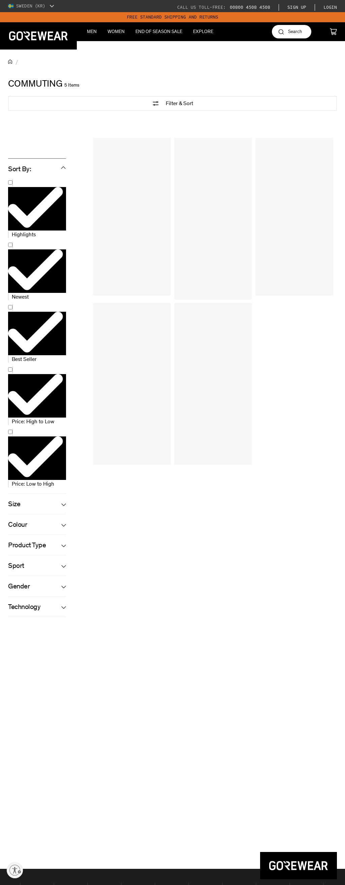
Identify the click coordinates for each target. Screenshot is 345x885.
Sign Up (296, 7)
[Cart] (333, 31)
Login (330, 7)
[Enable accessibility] (15, 870)
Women (116, 31)
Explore (203, 31)
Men (92, 31)
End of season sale (158, 31)
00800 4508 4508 (248, 7)
